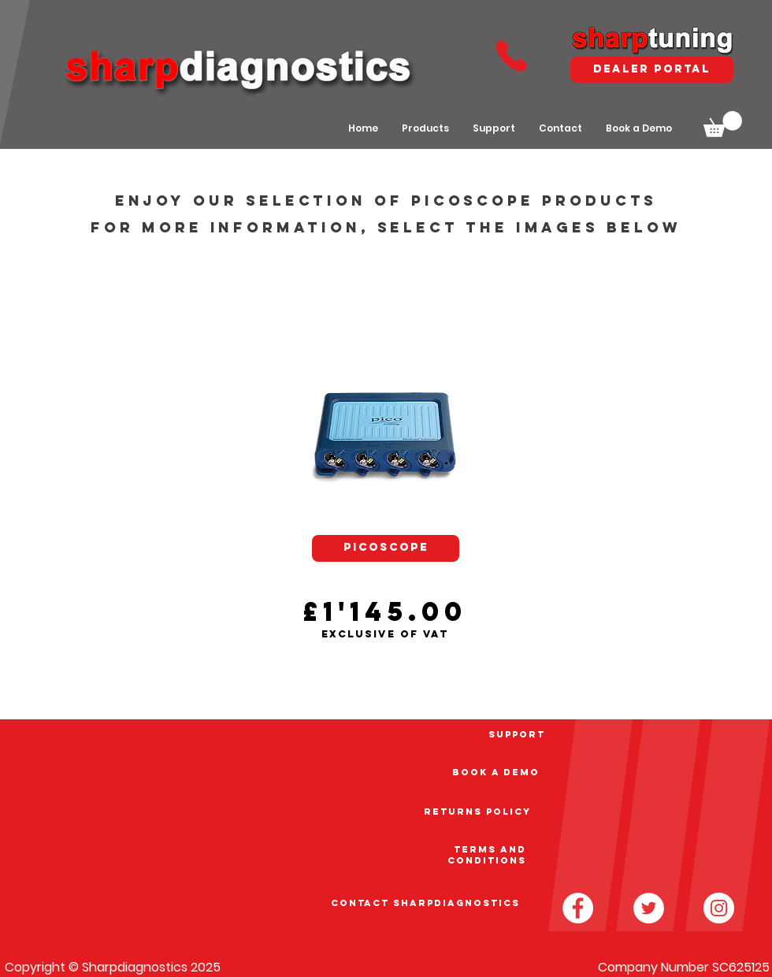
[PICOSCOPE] (385, 548)
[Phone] (511, 55)
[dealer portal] (651, 70)
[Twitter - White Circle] (648, 908)
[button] (722, 124)
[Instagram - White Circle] (718, 908)
